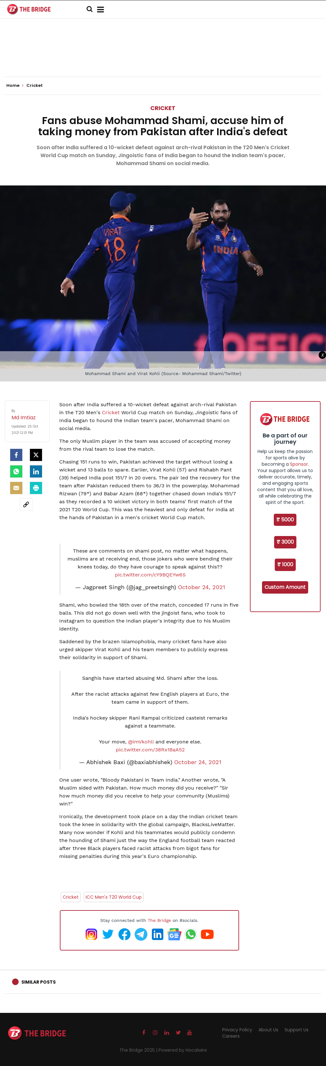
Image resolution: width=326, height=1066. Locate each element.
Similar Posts (38, 982)
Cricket (162, 108)
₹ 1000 (285, 564)
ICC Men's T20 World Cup (114, 897)
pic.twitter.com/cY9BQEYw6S (150, 575)
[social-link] (26, 504)
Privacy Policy (237, 1030)
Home (15, 85)
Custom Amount (285, 587)
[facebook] (16, 455)
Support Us (296, 1030)
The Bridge (159, 920)
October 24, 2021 (201, 587)
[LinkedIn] (36, 471)
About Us (268, 1030)
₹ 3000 (285, 542)
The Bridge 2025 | (139, 1050)
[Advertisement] (163, 57)
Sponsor (299, 464)
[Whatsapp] (16, 471)
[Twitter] (36, 455)
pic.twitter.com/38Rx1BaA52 (150, 750)
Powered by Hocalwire (183, 1050)
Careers (231, 1036)
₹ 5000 (285, 519)
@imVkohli (141, 742)
